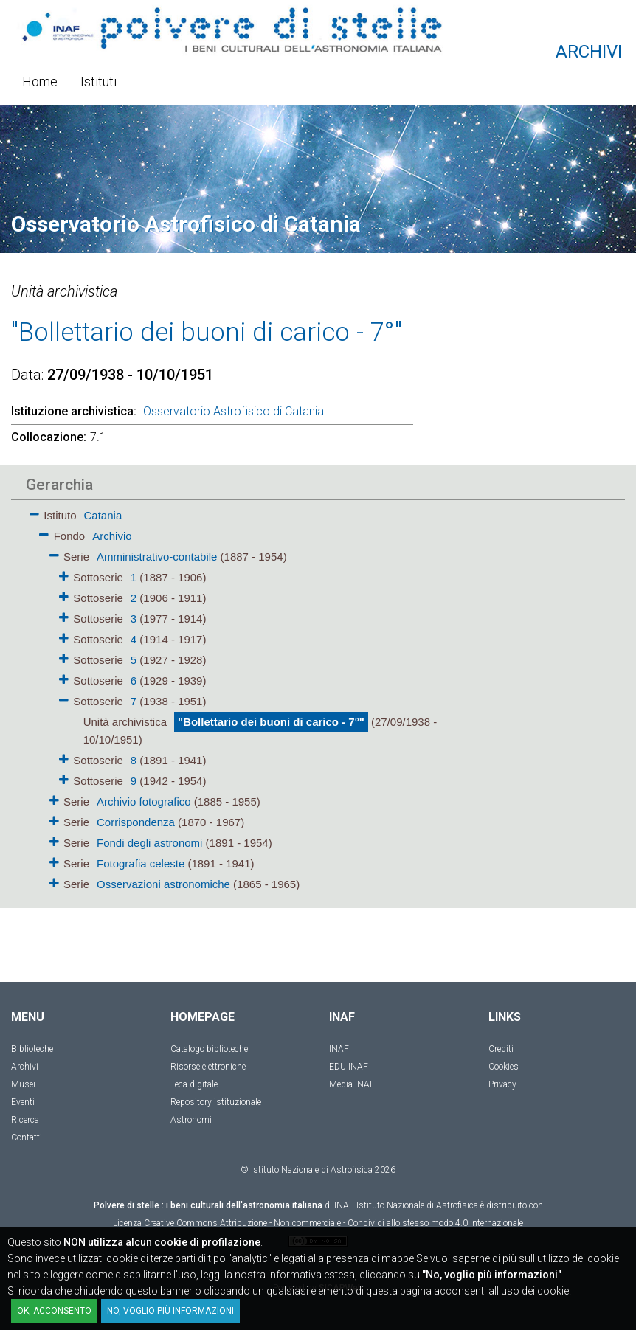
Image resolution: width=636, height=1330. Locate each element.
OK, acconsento (54, 1311)
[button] (34, 511)
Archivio (111, 536)
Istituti (98, 81)
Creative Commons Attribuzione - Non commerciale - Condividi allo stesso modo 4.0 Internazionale (333, 1223)
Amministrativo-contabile (157, 556)
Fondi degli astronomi (149, 843)
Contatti (26, 1137)
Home (40, 81)
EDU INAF (348, 1066)
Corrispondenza (136, 822)
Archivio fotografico (144, 801)
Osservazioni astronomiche (163, 884)
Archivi (24, 1066)
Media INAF (352, 1084)
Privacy (502, 1084)
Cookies (503, 1066)
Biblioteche (32, 1049)
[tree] (233, 698)
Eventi (23, 1102)
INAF (339, 1049)
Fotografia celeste (140, 863)
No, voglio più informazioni (170, 1311)
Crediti (501, 1049)
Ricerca (25, 1120)
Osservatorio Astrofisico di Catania (233, 411)
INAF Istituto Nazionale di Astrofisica (406, 1205)
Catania (103, 515)
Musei (23, 1084)
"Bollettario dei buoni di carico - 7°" (271, 722)
